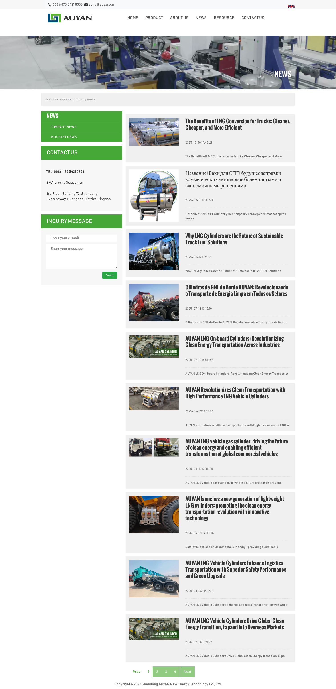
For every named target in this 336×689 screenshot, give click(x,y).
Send (109, 275)
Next (187, 671)
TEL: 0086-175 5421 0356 (65, 171)
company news (83, 99)
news (63, 99)
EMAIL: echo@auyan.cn (64, 182)
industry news (63, 137)
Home (49, 99)
